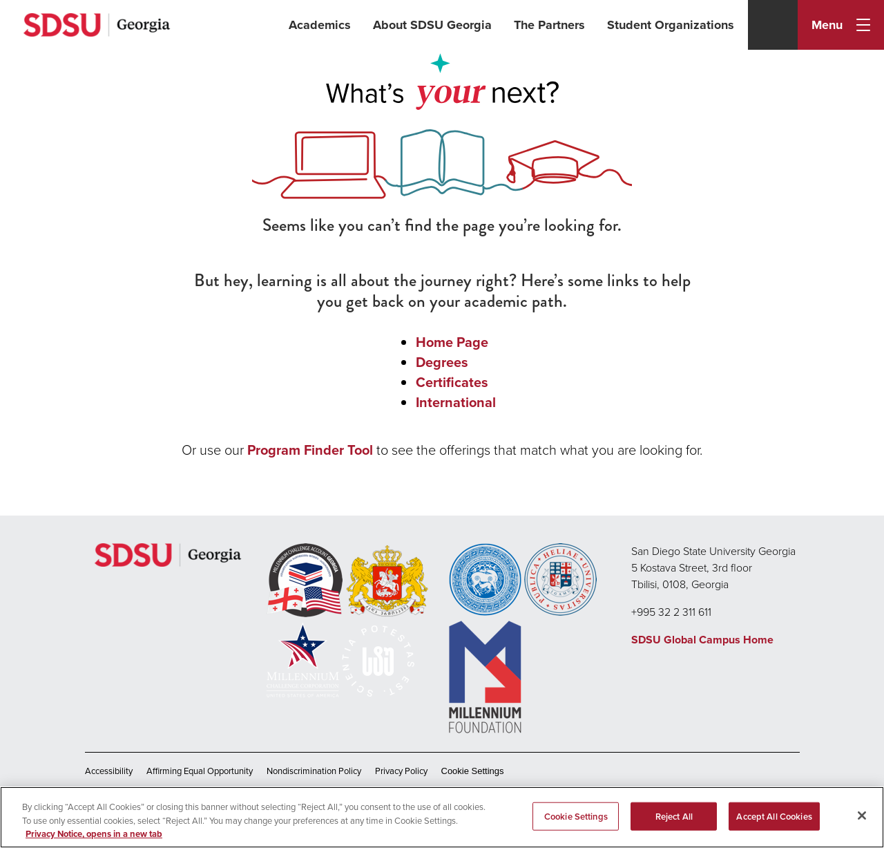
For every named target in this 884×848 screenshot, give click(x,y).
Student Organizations (670, 25)
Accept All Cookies (773, 815)
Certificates (452, 382)
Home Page (452, 342)
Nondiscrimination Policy (314, 770)
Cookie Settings (472, 770)
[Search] (773, 25)
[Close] (862, 815)
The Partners (549, 25)
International (456, 402)
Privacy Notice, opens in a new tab (94, 833)
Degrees (442, 362)
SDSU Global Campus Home (702, 640)
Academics (320, 25)
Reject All (674, 815)
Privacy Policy (401, 770)
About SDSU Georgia (432, 25)
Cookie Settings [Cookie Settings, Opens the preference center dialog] (576, 815)
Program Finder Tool (310, 450)
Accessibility (109, 770)
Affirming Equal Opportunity (199, 770)
